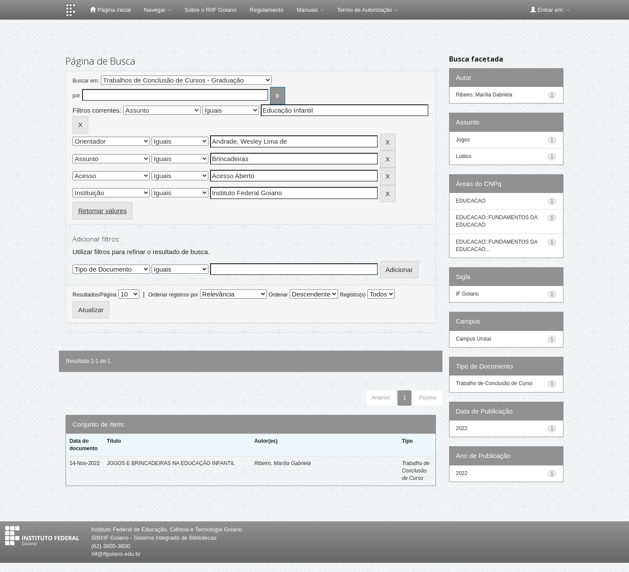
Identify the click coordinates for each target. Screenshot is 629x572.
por (76, 96)
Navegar (158, 10)
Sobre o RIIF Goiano (210, 10)
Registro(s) (353, 295)
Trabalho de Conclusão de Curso (415, 470)
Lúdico (463, 156)
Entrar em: (550, 9)
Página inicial (110, 9)
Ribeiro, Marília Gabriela (282, 463)
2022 (462, 428)
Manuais (310, 10)
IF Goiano (467, 294)
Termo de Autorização (367, 10)
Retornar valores (102, 210)
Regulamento (266, 10)
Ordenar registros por (173, 295)
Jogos (463, 140)
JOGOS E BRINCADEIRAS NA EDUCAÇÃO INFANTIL (171, 463)
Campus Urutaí (473, 339)
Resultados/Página (95, 295)
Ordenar (278, 295)
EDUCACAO (471, 201)
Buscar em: (86, 81)
